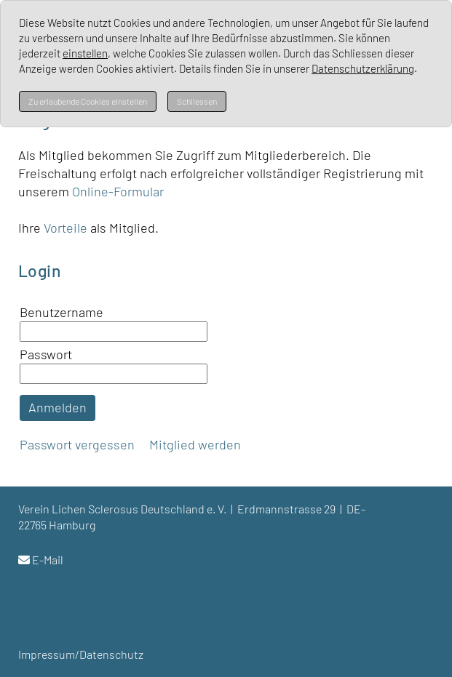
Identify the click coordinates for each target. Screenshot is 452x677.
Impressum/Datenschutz (80, 654)
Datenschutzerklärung (363, 68)
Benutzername (61, 312)
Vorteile (67, 228)
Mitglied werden (195, 444)
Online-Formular (118, 191)
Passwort (46, 354)
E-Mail (47, 559)
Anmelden (57, 407)
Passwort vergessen (77, 444)
